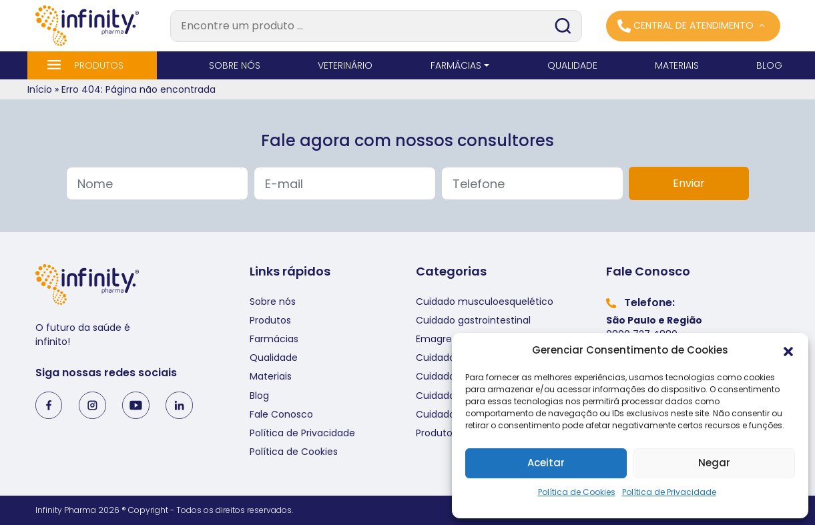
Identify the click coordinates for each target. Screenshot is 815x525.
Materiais (271, 376)
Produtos (270, 320)
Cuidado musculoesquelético (484, 301)
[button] (788, 351)
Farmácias (274, 339)
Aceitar (546, 463)
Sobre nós (273, 301)
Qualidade (274, 357)
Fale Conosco (281, 414)
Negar (714, 463)
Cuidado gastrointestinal (473, 320)
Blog (259, 395)
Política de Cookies (576, 492)
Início (39, 89)
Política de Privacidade (669, 492)
